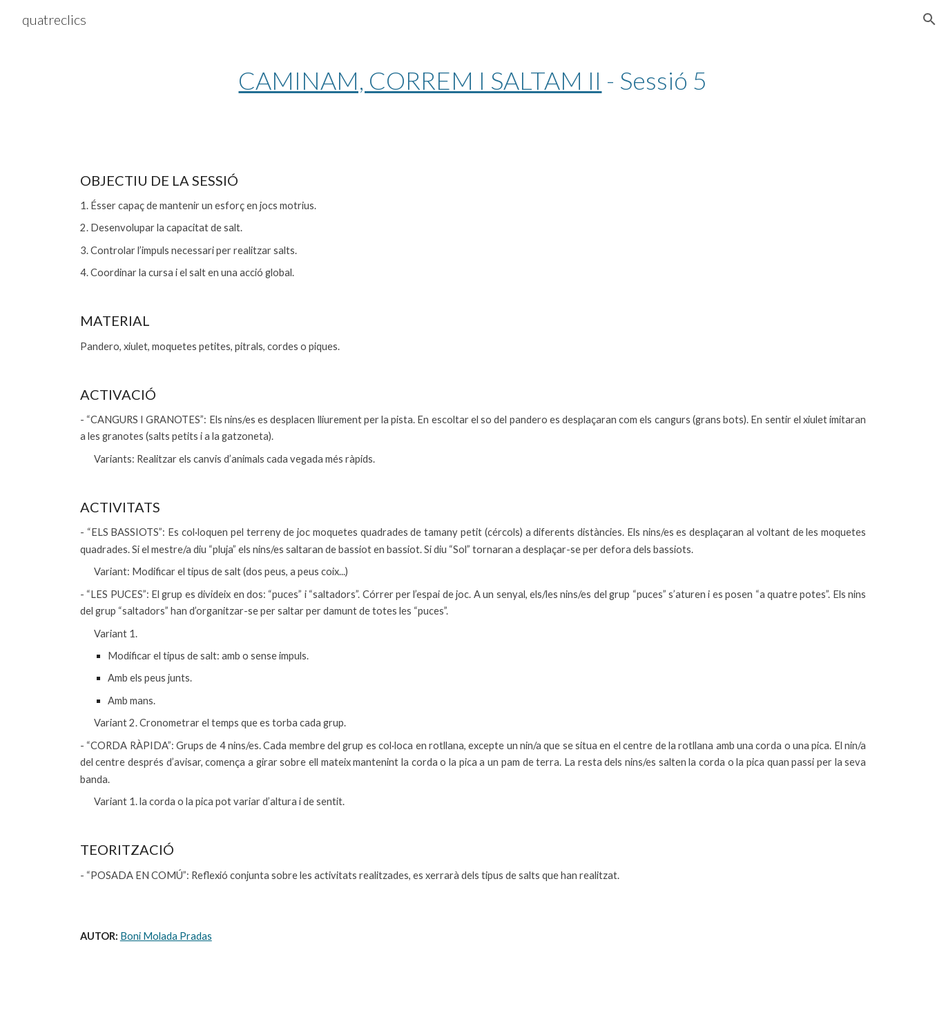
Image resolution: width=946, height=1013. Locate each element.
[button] (929, 19)
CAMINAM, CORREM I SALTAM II (419, 80)
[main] (473, 80)
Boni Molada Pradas (166, 936)
